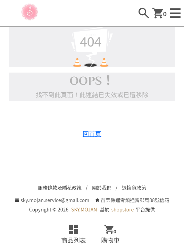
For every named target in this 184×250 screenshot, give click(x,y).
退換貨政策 (134, 187)
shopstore (122, 209)
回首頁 (92, 133)
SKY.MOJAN (84, 209)
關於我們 (101, 187)
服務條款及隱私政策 (60, 187)
